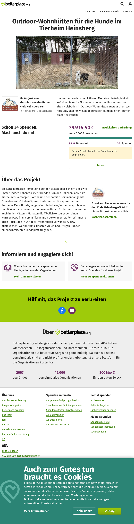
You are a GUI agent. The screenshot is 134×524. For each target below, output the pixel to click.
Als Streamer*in (54, 419)
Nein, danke (84, 511)
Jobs (4, 419)
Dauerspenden (98, 431)
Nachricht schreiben (104, 217)
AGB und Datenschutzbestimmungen (21, 455)
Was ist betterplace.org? (14, 400)
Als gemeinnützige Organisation (62, 400)
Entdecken (89, 11)
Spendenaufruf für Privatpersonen (64, 410)
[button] (62, 310)
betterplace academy (13, 410)
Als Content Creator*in (57, 424)
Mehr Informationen (36, 511)
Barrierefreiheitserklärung (15, 434)
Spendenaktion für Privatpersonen (64, 405)
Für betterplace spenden (103, 410)
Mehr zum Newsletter (27, 276)
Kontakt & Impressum (13, 429)
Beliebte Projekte (100, 405)
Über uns (127, 11)
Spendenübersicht (100, 422)
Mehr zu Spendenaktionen (97, 276)
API (3, 439)
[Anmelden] (130, 4)
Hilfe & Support (10, 451)
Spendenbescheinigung (103, 426)
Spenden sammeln (109, 11)
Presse (5, 424)
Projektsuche (97, 400)
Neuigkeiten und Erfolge (117, 127)
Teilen (101, 165)
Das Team (7, 415)
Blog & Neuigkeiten (12, 405)
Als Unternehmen (55, 415)
